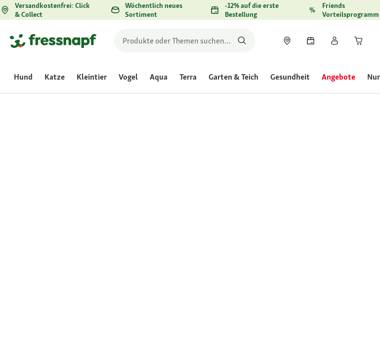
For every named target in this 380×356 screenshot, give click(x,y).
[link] (287, 40)
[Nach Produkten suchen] (241, 40)
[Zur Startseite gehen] (53, 40)
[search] (184, 40)
